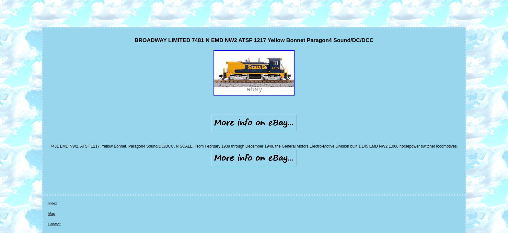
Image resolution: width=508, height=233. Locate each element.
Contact (84, 171)
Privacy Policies (110, 171)
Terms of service (143, 171)
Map (67, 171)
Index (52, 171)
